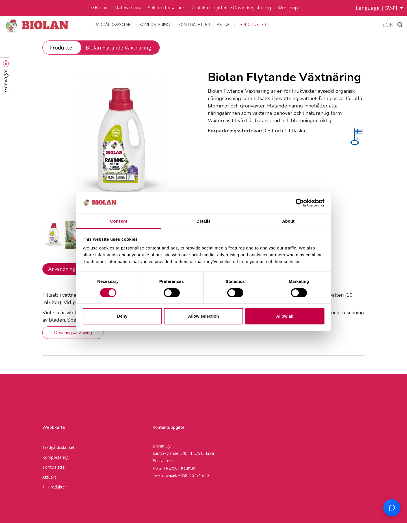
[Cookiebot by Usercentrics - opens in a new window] (299, 203)
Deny (122, 316)
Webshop (288, 7)
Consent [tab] (118, 221)
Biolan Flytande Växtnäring (118, 47)
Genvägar (5, 80)
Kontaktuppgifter (208, 7)
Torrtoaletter (193, 24)
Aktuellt (226, 24)
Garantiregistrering (252, 7)
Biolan (101, 7)
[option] (120, 141)
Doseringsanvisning (73, 333)
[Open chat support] (391, 507)
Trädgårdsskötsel (112, 24)
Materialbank (127, 7)
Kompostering (154, 24)
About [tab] (288, 221)
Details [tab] (203, 221)
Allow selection (203, 316)
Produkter (254, 24)
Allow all (284, 316)
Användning (61, 269)
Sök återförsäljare (166, 7)
